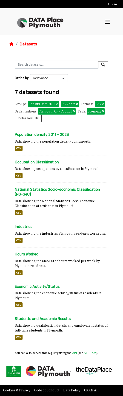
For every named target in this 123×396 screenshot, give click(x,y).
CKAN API (92, 390)
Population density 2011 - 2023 (42, 134)
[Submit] (103, 65)
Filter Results (28, 118)
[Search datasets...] (56, 65)
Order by (22, 78)
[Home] (11, 44)
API (74, 353)
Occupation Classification (37, 162)
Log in (112, 4)
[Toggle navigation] (107, 22)
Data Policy (72, 390)
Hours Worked (26, 254)
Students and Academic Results (43, 319)
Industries (23, 227)
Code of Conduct (47, 390)
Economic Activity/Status (37, 286)
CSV (18, 148)
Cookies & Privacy (17, 390)
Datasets (28, 44)
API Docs (90, 353)
